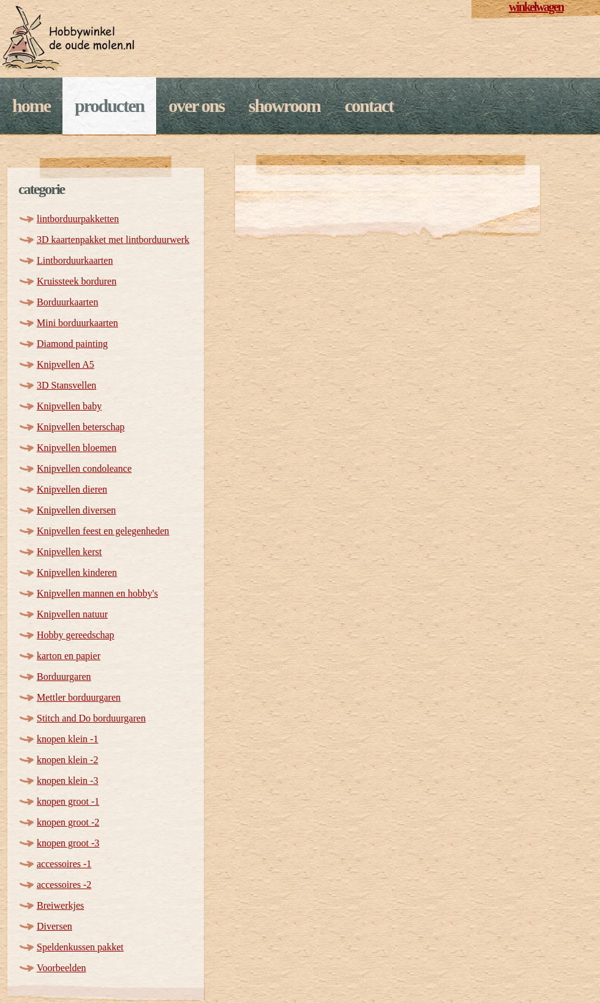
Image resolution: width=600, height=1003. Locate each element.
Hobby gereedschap (75, 635)
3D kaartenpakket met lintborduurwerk (113, 239)
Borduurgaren (64, 676)
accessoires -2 (64, 884)
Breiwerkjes (60, 905)
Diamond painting (72, 343)
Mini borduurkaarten (77, 323)
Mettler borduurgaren (79, 697)
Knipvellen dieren (72, 489)
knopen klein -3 (67, 780)
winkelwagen (536, 6)
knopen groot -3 (68, 843)
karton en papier (68, 656)
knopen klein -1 (67, 739)
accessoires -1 (64, 864)
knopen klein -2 (67, 760)
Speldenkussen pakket (80, 947)
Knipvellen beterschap (81, 427)
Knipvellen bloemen (76, 447)
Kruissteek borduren (76, 281)
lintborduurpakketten (78, 219)
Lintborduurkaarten (75, 260)
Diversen (54, 926)
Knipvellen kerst (69, 551)
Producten (109, 105)
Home (31, 105)
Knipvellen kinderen (77, 572)
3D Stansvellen (66, 385)
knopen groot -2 (68, 822)
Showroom (284, 105)
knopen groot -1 (68, 801)
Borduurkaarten (67, 302)
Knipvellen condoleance (84, 468)
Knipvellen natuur (72, 614)
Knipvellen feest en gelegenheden (103, 531)
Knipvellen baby (69, 406)
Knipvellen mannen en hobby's (97, 593)
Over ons (196, 105)
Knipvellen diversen (76, 510)
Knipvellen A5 (65, 364)
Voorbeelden (61, 968)
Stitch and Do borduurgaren (91, 718)
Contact (369, 105)
